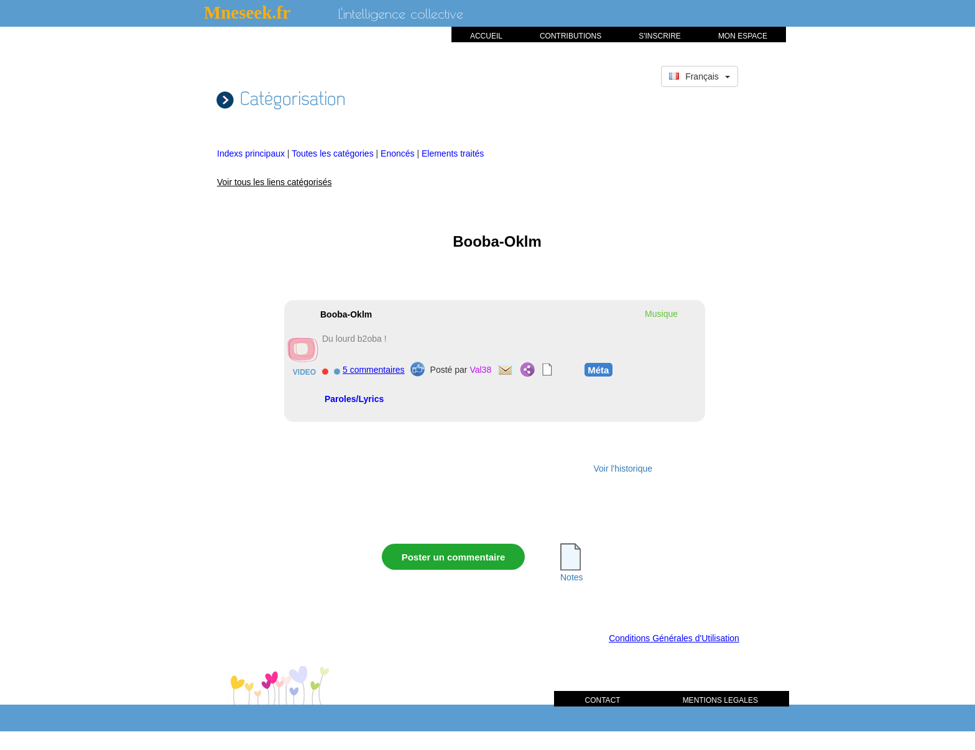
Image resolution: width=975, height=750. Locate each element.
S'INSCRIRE (660, 36)
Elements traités (453, 153)
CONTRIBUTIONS (570, 36)
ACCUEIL (486, 36)
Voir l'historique (623, 468)
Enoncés (399, 153)
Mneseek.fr (247, 12)
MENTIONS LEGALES (720, 700)
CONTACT (603, 700)
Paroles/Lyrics (354, 399)
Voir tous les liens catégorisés (274, 182)
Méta (598, 369)
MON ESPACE (742, 36)
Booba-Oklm (346, 314)
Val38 (480, 370)
